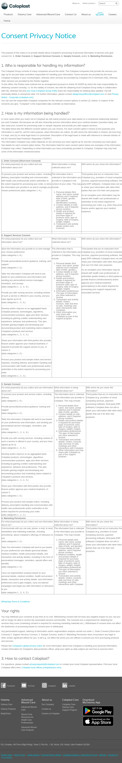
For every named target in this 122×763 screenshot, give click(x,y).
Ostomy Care (6, 704)
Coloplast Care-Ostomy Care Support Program (69, 707)
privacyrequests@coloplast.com (44, 664)
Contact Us (113, 755)
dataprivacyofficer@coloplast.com (88, 94)
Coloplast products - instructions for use (80, 755)
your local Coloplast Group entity (42, 91)
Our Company (48, 704)
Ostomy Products (8, 709)
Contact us (46, 709)
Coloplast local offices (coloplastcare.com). (42, 667)
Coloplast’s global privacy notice (27, 646)
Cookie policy (6, 755)
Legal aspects (33, 755)
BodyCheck (6, 713)
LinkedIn (72, 686)
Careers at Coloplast (51, 713)
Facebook (11, 686)
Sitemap (102, 755)
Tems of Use (19, 755)
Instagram (52, 686)
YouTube (31, 686)
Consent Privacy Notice (51, 755)
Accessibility (6, 758)
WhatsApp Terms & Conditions (15, 601)
